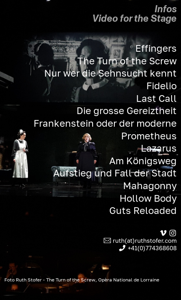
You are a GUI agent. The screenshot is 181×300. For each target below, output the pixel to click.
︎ (173, 233)
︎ (163, 233)
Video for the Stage (134, 18)
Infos (166, 9)
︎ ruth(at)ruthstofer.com (140, 240)
